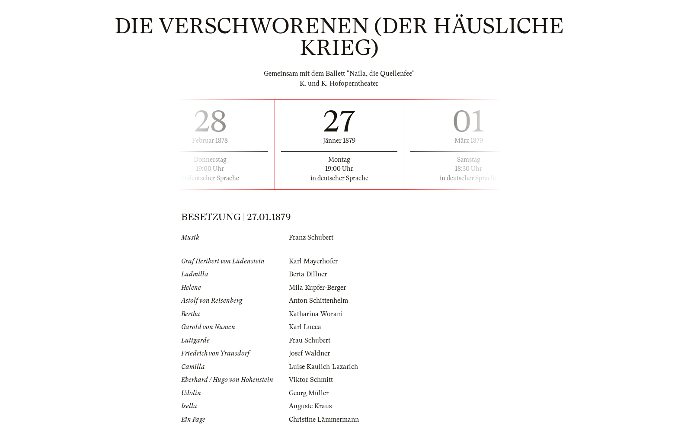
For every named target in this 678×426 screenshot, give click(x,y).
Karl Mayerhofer (313, 261)
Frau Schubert (309, 340)
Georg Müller (309, 393)
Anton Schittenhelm (318, 300)
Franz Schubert (311, 237)
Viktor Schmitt (311, 380)
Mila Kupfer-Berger (317, 287)
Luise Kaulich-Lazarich (323, 367)
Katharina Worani (316, 314)
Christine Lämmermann (324, 419)
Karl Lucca (305, 327)
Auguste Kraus (310, 406)
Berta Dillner (308, 274)
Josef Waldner (309, 353)
